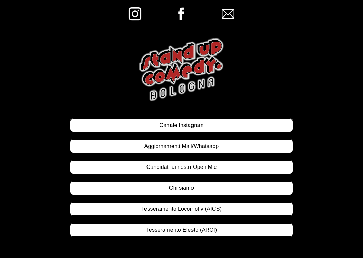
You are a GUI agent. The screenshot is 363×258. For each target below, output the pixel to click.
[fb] (181, 9)
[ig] (135, 9)
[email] (228, 9)
